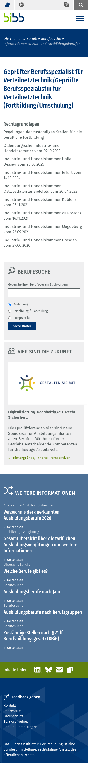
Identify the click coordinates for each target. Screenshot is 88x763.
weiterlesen (15, 527)
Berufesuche (51, 39)
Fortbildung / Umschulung (30, 311)
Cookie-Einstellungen (20, 727)
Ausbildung (20, 304)
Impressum (12, 711)
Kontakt (10, 705)
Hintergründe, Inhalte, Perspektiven (42, 458)
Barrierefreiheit (16, 721)
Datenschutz (13, 716)
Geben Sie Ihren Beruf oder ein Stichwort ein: (38, 284)
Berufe (32, 39)
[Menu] (80, 18)
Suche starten (22, 326)
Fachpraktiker (22, 318)
